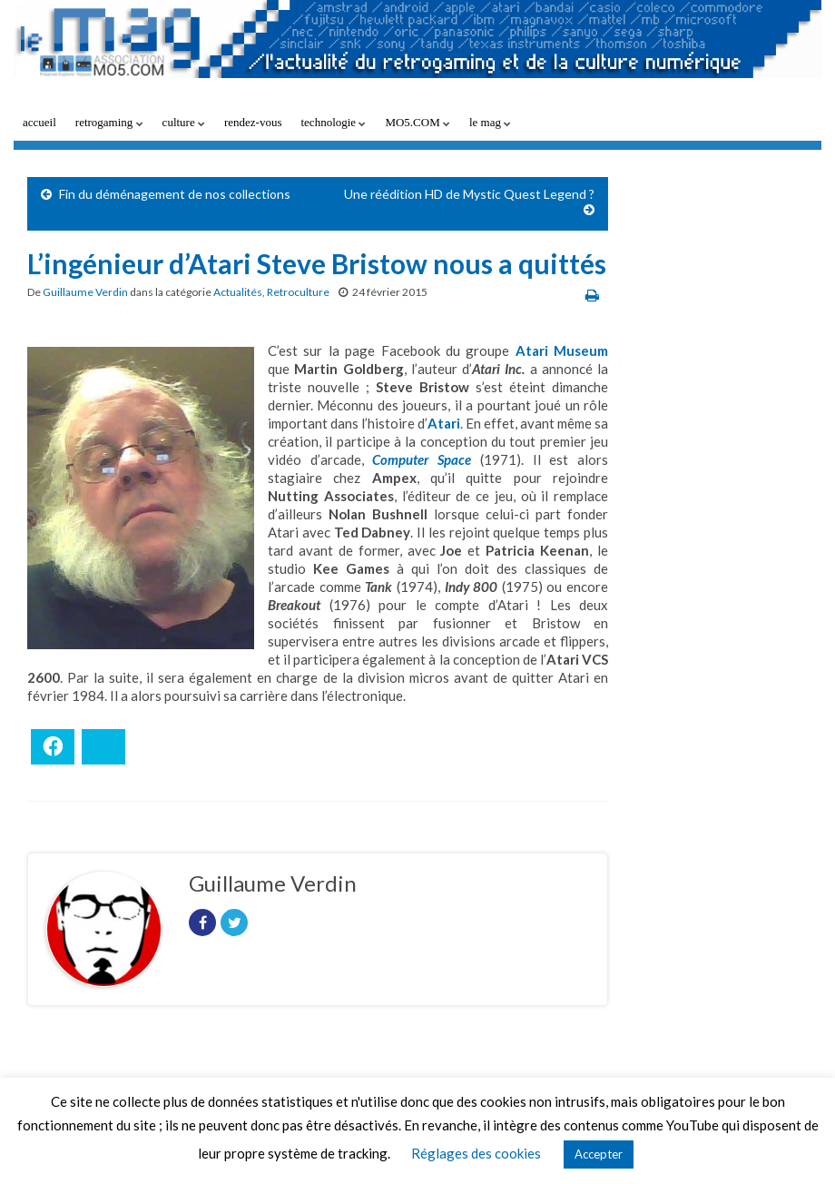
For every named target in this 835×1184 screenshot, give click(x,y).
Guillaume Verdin (85, 292)
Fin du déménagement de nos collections (174, 194)
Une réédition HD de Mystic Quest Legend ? (469, 194)
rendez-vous (253, 122)
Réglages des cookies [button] (476, 1153)
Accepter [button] (599, 1154)
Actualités (237, 292)
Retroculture (298, 292)
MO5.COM (417, 122)
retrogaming (109, 122)
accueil (39, 122)
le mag (490, 122)
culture (183, 122)
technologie (333, 122)
